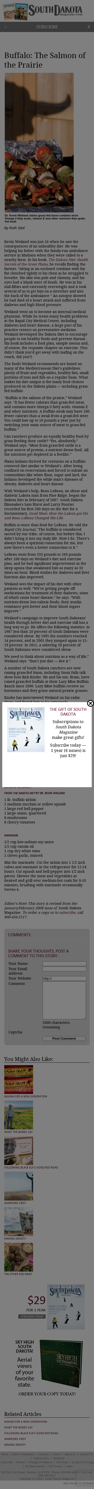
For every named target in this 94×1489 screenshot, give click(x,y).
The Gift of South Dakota (68, 712)
